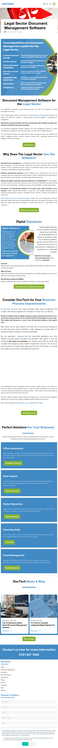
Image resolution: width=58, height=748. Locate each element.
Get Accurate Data (12, 491)
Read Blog (7, 631)
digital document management (15, 198)
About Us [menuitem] (3, 682)
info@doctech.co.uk (21, 403)
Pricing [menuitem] (3, 680)
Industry (14, 32)
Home (8, 32)
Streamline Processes (13, 463)
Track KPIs (9, 542)
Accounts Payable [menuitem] (6, 675)
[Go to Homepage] (22, 4)
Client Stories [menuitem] (4, 677)
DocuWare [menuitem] (4, 672)
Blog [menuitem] (2, 687)
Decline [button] (32, 744)
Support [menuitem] (3, 690)
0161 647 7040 (38, 403)
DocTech (6, 309)
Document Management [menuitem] (8, 669)
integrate (20, 336)
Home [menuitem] (2, 667)
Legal (20, 32)
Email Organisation (12, 568)
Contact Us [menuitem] (4, 685)
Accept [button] (25, 744)
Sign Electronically (12, 517)
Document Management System (43, 115)
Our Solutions (29, 145)
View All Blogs (29, 639)
